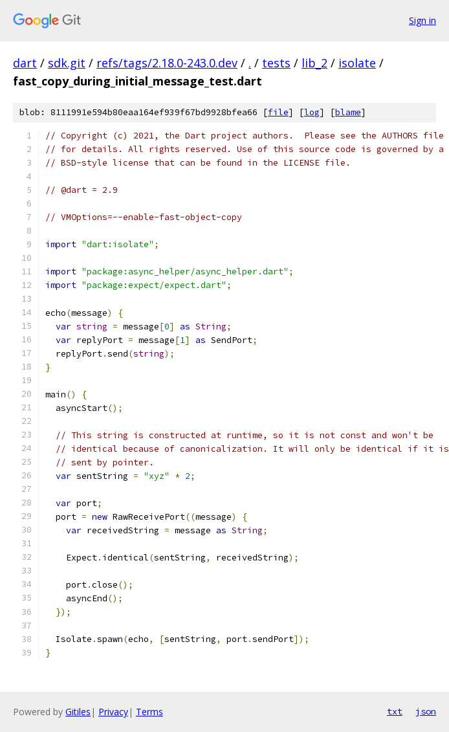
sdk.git (66, 63)
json (425, 711)
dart (25, 63)
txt (394, 711)
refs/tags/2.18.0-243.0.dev (166, 63)
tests (276, 63)
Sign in (422, 20)
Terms (149, 711)
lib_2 (314, 63)
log (312, 112)
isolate (357, 63)
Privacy (113, 711)
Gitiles (78, 711)
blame (348, 112)
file (278, 112)
